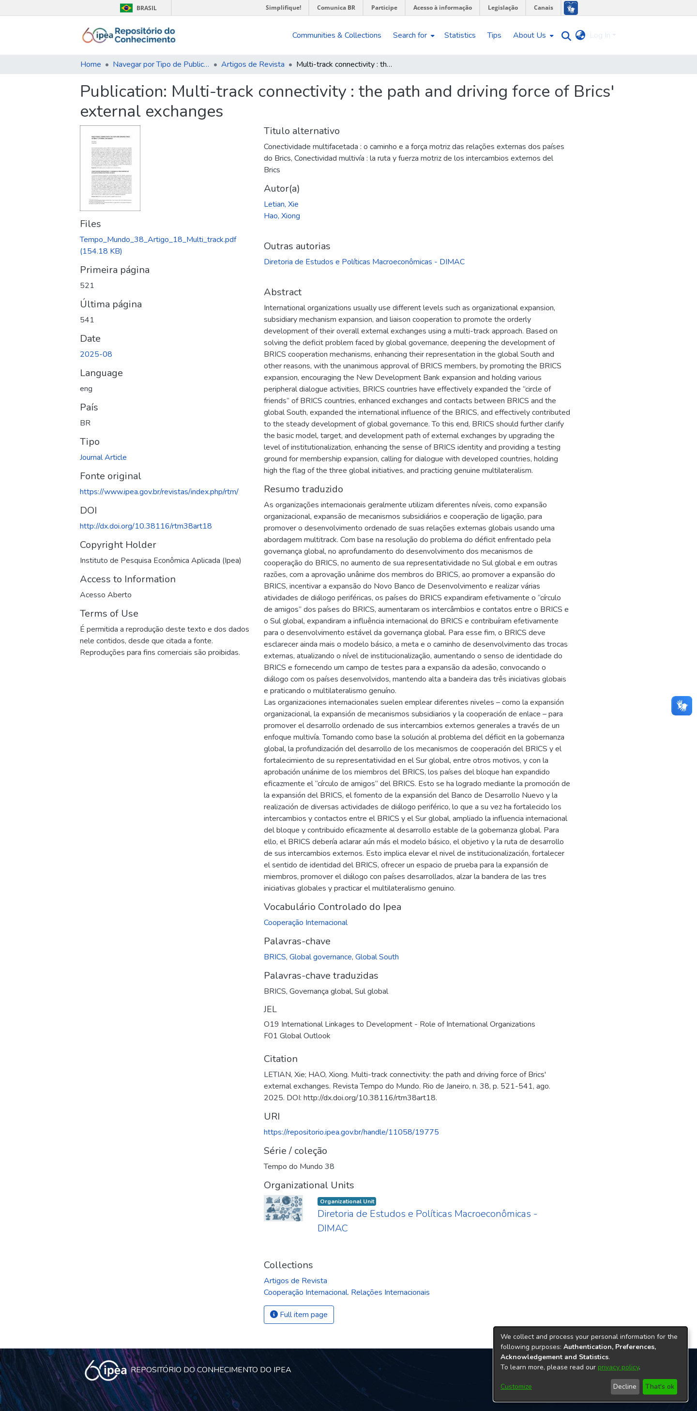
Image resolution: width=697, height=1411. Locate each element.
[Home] (129, 35)
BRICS (275, 957)
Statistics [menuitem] (460, 35)
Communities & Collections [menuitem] (336, 35)
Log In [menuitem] (600, 35)
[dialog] (590, 1364)
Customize (516, 1386)
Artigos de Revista (253, 64)
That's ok (659, 1386)
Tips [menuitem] (494, 35)
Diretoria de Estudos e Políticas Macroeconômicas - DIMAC (364, 262)
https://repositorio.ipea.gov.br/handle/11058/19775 (351, 1132)
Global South (377, 957)
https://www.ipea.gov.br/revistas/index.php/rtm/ (159, 491)
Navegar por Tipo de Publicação (161, 64)
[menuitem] (413, 35)
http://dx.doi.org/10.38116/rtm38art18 (146, 526)
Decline (624, 1386)
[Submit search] (564, 36)
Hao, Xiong (282, 216)
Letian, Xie (281, 204)
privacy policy (618, 1367)
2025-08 (96, 354)
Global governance (320, 957)
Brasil (136, 8)
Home (90, 64)
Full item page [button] (299, 1314)
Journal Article (103, 457)
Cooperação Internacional (306, 922)
